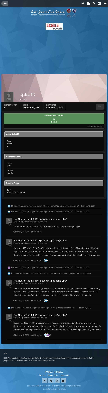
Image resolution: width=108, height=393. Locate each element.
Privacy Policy (53, 375)
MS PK (13, 308)
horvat (13, 273)
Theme (42, 375)
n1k (29, 222)
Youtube (63, 380)
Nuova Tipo (42, 222)
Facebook (44, 380)
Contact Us (65, 375)
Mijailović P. (15, 206)
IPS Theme (49, 372)
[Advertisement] (54, 51)
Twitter (51, 380)
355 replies (36, 232)
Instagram (57, 380)
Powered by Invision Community (54, 389)
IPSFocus (59, 372)
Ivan (12, 212)
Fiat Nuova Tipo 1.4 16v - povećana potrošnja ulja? (60, 206)
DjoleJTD (17, 222)
